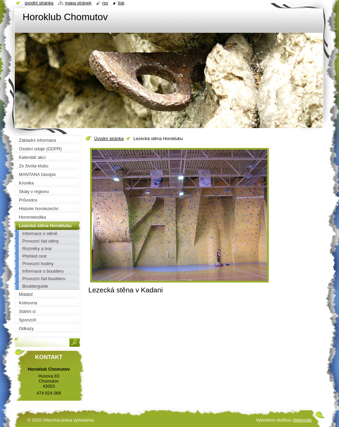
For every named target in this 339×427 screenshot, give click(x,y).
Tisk (121, 2)
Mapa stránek (78, 2)
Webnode (302, 420)
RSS (105, 2)
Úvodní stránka (109, 138)
